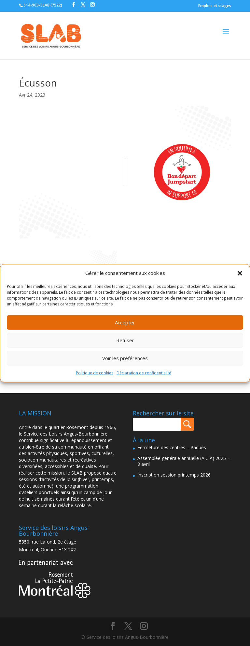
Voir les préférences (125, 358)
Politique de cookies (94, 373)
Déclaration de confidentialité (144, 373)
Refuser (125, 340)
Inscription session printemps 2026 (174, 475)
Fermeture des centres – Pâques (171, 447)
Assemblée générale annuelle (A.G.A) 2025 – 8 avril (183, 461)
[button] (240, 273)
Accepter (125, 322)
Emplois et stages (214, 5)
